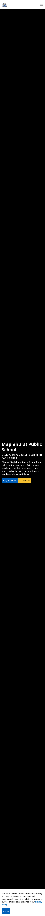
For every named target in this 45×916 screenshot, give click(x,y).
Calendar (24, 480)
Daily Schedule (10, 480)
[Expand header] (41, 4)
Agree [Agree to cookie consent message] (6, 911)
